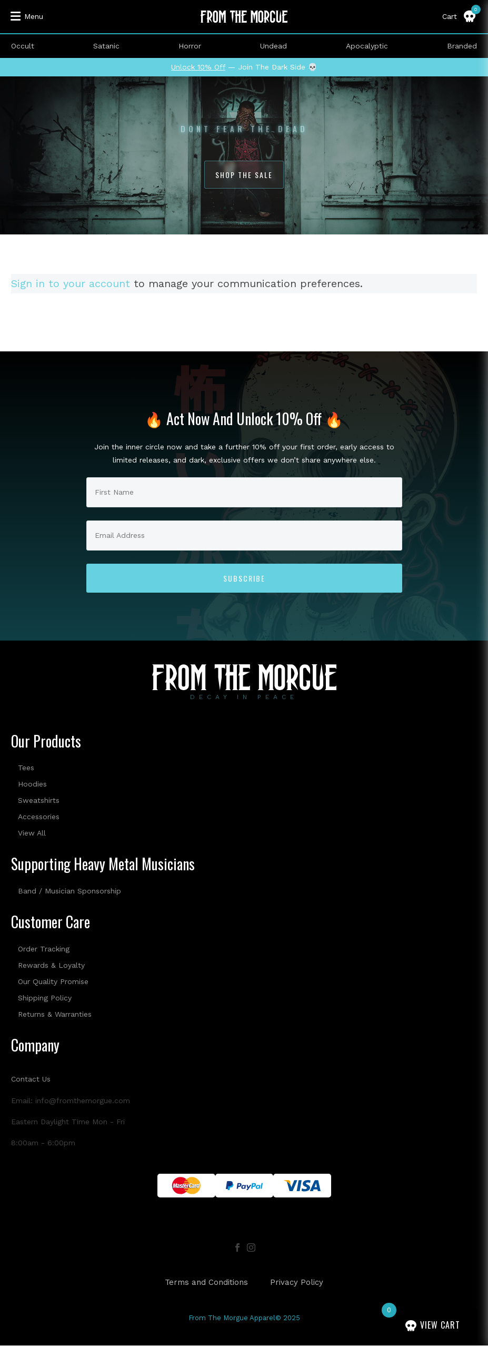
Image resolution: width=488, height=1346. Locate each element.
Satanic (106, 46)
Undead (273, 46)
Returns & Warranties (55, 1014)
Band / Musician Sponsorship (69, 891)
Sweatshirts (38, 800)
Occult (22, 46)
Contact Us (31, 1079)
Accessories (38, 816)
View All (32, 833)
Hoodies (32, 784)
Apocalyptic (367, 46)
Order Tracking (43, 949)
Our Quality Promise (53, 981)
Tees (26, 767)
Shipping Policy (45, 998)
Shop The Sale (244, 174)
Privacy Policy (296, 1282)
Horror (189, 46)
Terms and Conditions (206, 1282)
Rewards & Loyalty (51, 965)
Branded (462, 46)
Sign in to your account (70, 283)
